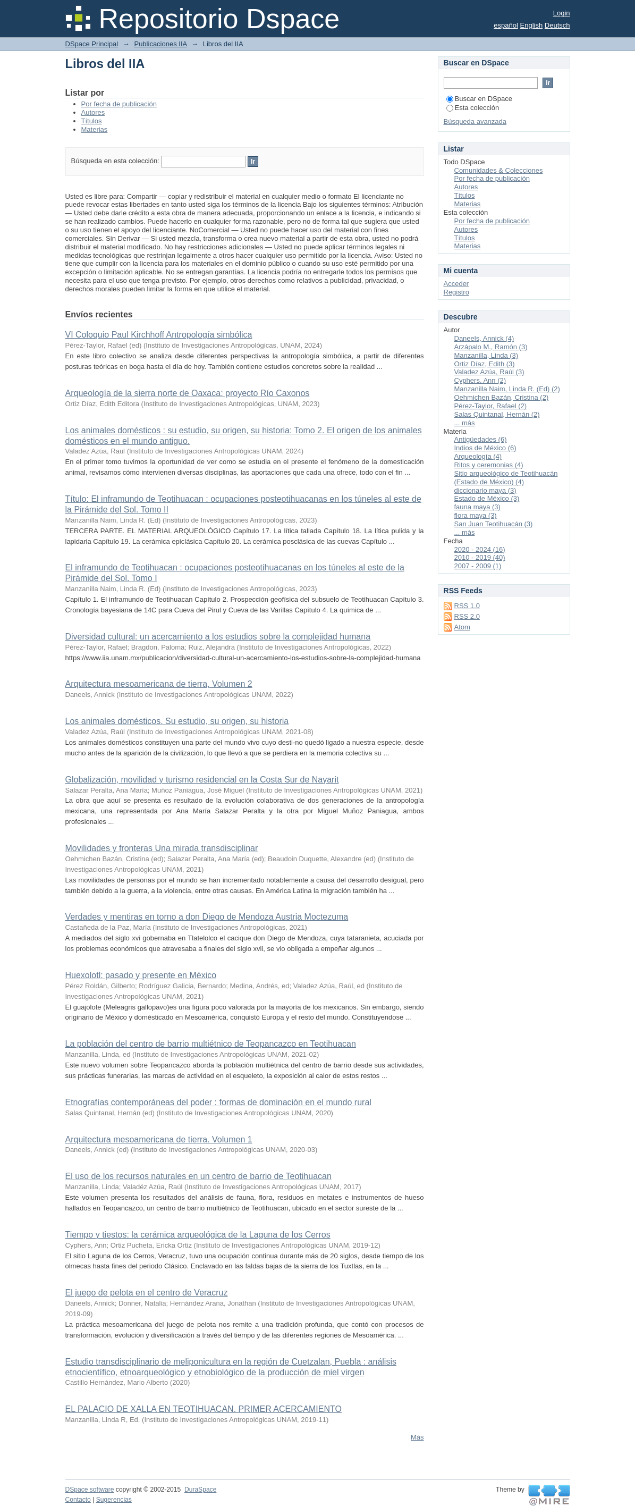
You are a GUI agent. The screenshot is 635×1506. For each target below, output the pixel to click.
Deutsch (557, 25)
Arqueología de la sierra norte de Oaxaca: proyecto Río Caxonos (187, 393)
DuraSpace (200, 1489)
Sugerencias (114, 1499)
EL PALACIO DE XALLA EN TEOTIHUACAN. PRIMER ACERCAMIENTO (203, 1409)
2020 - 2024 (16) (479, 549)
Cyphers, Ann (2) (480, 380)
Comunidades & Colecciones (498, 170)
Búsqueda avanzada (475, 121)
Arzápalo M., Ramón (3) (491, 347)
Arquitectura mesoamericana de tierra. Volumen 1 (158, 1139)
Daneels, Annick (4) (484, 338)
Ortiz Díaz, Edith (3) (484, 364)
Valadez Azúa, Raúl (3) (489, 372)
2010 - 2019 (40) (479, 557)
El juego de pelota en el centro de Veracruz (146, 1292)
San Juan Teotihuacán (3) (493, 524)
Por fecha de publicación (119, 104)
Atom (462, 627)
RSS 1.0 (467, 606)
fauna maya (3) (477, 507)
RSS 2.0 (467, 616)
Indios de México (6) (485, 448)
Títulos (91, 121)
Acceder (456, 284)
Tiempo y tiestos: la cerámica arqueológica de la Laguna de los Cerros (198, 1234)
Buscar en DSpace (479, 99)
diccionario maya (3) (485, 490)
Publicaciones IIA (160, 44)
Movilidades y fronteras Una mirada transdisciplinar (161, 848)
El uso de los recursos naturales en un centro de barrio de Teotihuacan (198, 1176)
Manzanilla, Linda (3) (486, 355)
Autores (93, 112)
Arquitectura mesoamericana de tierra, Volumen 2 (158, 683)
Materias (94, 129)
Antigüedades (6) (480, 439)
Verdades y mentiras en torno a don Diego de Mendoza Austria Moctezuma (207, 916)
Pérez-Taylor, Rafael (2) (490, 406)
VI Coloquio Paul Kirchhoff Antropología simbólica (158, 334)
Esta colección (472, 108)
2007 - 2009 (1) (478, 566)
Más (417, 1437)
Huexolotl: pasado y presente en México (141, 975)
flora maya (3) (475, 515)
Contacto (78, 1499)
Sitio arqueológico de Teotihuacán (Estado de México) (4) (506, 477)
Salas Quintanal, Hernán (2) (497, 414)
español (506, 25)
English (531, 25)
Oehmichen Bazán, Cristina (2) (501, 397)
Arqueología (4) (478, 456)
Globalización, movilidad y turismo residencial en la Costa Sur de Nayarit (202, 779)
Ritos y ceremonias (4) (488, 465)
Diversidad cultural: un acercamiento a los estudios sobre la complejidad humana (218, 636)
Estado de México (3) (487, 498)
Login (561, 13)
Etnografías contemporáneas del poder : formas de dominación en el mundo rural (218, 1102)
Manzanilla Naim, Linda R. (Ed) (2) (507, 389)
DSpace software (89, 1489)
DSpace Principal (91, 44)
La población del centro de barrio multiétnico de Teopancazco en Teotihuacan (210, 1043)
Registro (456, 292)
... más (464, 423)
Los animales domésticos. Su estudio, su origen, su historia (177, 721)
